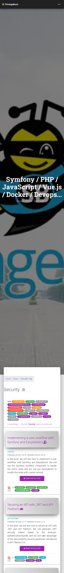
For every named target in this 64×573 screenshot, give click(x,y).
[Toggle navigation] (59, 4)
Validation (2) (24, 416)
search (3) (30, 410)
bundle (30, 560)
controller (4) (38, 404)
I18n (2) (12, 416)
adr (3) (33, 413)
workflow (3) (42, 410)
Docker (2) (13, 419)
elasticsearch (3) (15, 410)
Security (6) (41, 401)
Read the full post (32, 478)
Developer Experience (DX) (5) (19, 404)
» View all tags (12, 424)
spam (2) (43, 413)
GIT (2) (47, 416)
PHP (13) (30, 401)
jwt (42, 557)
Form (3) (36, 407)
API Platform (21, 557)
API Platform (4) (15, 407)
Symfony (20, 487)
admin (35, 490)
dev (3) (12, 413)
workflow (42, 487)
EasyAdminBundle (22, 490)
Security (31, 487)
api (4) (27, 407)
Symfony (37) (18, 401)
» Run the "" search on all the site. (36, 424)
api (38, 560)
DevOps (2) (36, 416)
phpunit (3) (22, 413)
